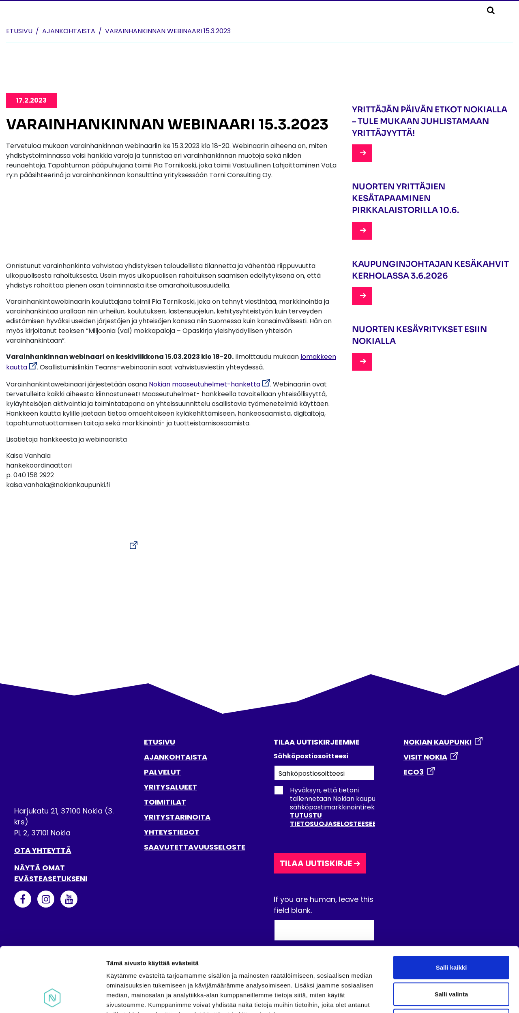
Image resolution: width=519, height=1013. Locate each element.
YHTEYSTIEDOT (171, 832)
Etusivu (19, 31)
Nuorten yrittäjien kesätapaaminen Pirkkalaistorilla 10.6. (405, 198)
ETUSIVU (159, 742)
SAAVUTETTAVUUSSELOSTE (194, 847)
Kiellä (451, 959)
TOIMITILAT (165, 802)
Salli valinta (451, 933)
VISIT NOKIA (425, 757)
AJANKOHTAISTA (175, 757)
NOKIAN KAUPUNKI (437, 742)
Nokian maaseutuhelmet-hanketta (204, 384)
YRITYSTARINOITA (177, 817)
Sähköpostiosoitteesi (311, 756)
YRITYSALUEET (170, 787)
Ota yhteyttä (42, 850)
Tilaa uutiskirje (316, 863)
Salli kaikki (451, 906)
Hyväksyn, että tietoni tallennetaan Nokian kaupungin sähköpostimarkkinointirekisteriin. (335, 807)
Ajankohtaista (68, 31)
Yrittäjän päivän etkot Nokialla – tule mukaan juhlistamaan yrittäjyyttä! (429, 121)
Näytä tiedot (433, 997)
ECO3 (413, 772)
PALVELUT (162, 772)
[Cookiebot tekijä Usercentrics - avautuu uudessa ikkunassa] (52, 997)
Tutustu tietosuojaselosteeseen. (336, 819)
